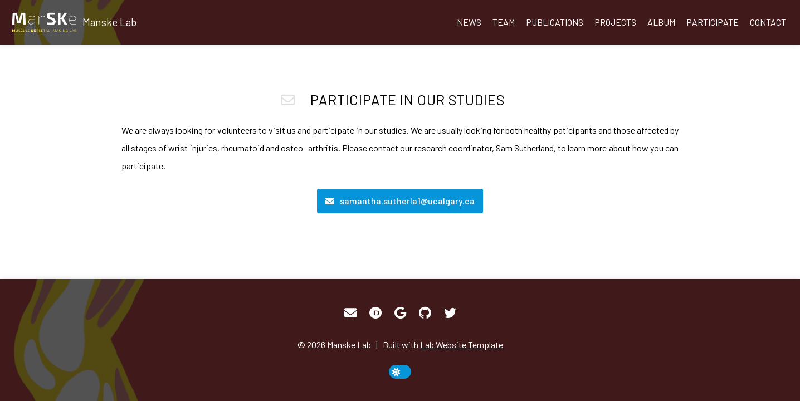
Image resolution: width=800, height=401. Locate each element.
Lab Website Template (461, 344)
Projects (615, 22)
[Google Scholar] (400, 313)
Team (503, 22)
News (469, 22)
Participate (712, 22)
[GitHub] (425, 313)
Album (661, 22)
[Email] (400, 201)
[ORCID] (375, 313)
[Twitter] (450, 313)
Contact (768, 22)
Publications (554, 22)
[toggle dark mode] (400, 372)
